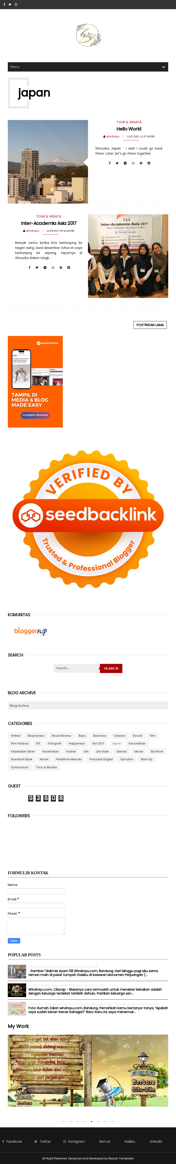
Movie (138, 751)
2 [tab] (71, 1121)
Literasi (121, 751)
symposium (20, 767)
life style (102, 751)
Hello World (128, 129)
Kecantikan (137, 743)
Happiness (77, 743)
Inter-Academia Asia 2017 (49, 223)
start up (146, 759)
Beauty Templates (121, 1158)
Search (111, 668)
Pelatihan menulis (69, 759)
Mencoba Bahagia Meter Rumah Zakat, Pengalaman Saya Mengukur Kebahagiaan (93, 1003)
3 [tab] (77, 1121)
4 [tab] (84, 1121)
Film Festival (19, 743)
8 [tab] (112, 1121)
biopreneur (36, 735)
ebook (137, 735)
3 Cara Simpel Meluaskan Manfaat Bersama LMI (66, 985)
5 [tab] (91, 1121)
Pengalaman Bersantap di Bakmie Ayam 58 (62, 966)
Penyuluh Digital (101, 759)
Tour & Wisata (46, 767)
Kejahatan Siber (23, 751)
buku (82, 735)
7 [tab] (105, 1121)
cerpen (119, 735)
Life (86, 751)
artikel (15, 735)
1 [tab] (64, 1121)
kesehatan (50, 751)
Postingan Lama (150, 325)
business (99, 735)
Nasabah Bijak (21, 759)
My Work (157, 751)
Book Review (61, 735)
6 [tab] (98, 1121)
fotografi (54, 743)
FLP (38, 743)
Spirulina (126, 759)
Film (153, 735)
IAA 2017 (98, 743)
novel (44, 759)
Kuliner (71, 751)
